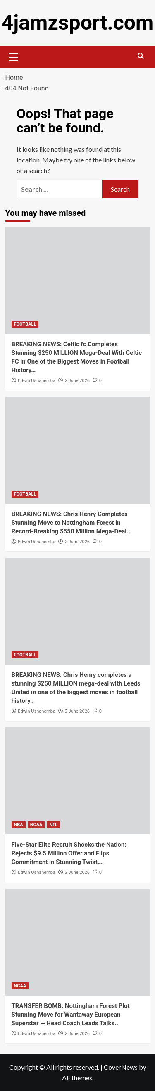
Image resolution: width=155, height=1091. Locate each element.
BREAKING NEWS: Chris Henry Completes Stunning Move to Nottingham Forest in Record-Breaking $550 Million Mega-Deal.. (71, 522)
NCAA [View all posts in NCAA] (36, 824)
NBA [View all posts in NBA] (18, 824)
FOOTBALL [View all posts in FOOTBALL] (25, 324)
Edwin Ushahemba (36, 380)
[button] (13, 56)
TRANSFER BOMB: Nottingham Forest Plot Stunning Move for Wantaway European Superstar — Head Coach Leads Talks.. (71, 1014)
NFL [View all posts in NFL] (53, 824)
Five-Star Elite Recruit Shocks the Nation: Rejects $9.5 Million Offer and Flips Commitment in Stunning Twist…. (69, 853)
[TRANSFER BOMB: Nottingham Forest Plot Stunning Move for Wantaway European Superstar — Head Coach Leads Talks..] (77, 942)
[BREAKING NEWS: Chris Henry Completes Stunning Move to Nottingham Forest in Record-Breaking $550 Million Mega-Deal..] (77, 450)
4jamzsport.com (78, 23)
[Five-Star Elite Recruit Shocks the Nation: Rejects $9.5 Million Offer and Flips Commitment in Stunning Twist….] (77, 780)
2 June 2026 (77, 380)
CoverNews (121, 1067)
